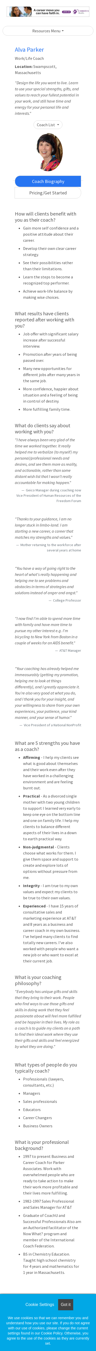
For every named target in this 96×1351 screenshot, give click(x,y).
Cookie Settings (39, 1304)
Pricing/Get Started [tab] (48, 193)
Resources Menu (46, 30)
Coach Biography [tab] (48, 181)
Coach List (46, 124)
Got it (65, 1304)
